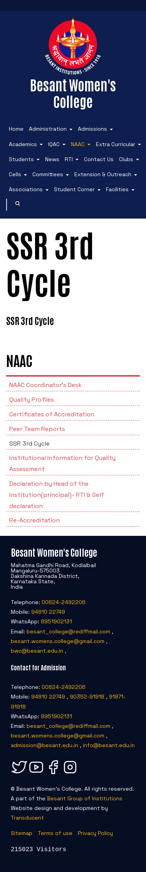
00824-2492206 (64, 602)
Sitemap (21, 833)
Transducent (27, 817)
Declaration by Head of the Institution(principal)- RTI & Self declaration (56, 495)
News (52, 159)
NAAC (78, 144)
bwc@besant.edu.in (37, 650)
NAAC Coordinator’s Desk (45, 385)
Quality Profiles (31, 400)
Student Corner (74, 189)
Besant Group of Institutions (85, 798)
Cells (15, 174)
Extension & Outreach (102, 174)
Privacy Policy (95, 833)
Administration (48, 128)
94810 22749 (48, 611)
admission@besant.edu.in (44, 745)
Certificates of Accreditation (51, 414)
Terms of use (55, 833)
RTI (69, 159)
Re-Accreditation (34, 520)
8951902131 (56, 621)
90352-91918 (87, 696)
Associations (26, 189)
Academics (23, 144)
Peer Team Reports (37, 429)
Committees (47, 174)
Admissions (92, 128)
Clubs (126, 159)
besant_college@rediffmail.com (68, 631)
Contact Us (99, 159)
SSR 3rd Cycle (29, 443)
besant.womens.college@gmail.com (57, 641)
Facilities (117, 189)
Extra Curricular (115, 144)
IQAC (54, 144)
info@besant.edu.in (109, 745)
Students (21, 159)
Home (16, 128)
